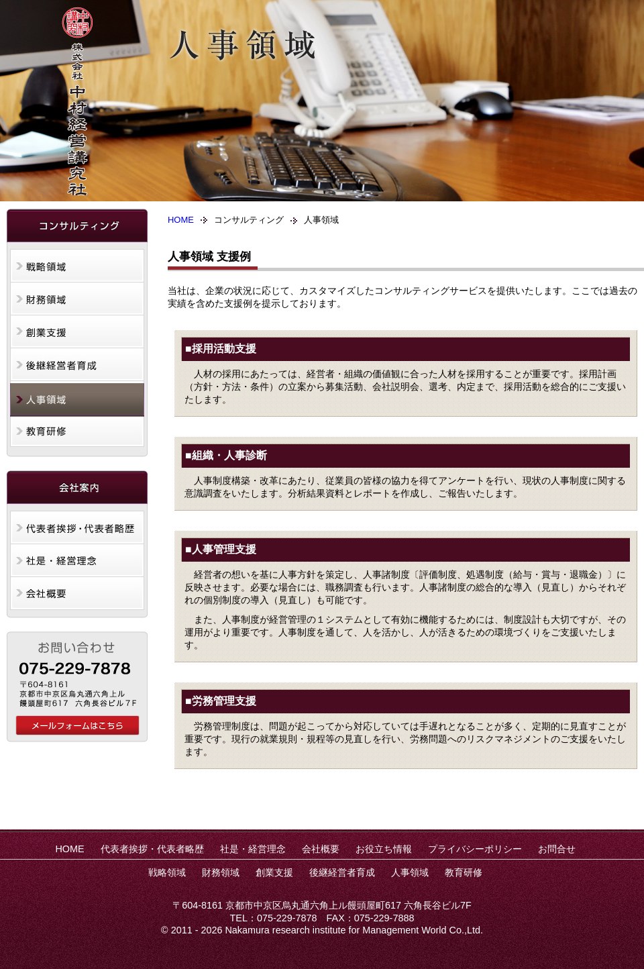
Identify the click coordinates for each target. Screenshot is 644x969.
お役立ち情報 (384, 849)
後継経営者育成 (77, 366)
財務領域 (77, 299)
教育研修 (77, 433)
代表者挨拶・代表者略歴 (77, 527)
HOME (181, 220)
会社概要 (77, 594)
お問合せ (557, 849)
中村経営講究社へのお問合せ (77, 725)
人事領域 (77, 400)
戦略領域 (77, 266)
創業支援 (77, 333)
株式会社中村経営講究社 (77, 101)
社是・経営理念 (77, 561)
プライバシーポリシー (475, 849)
